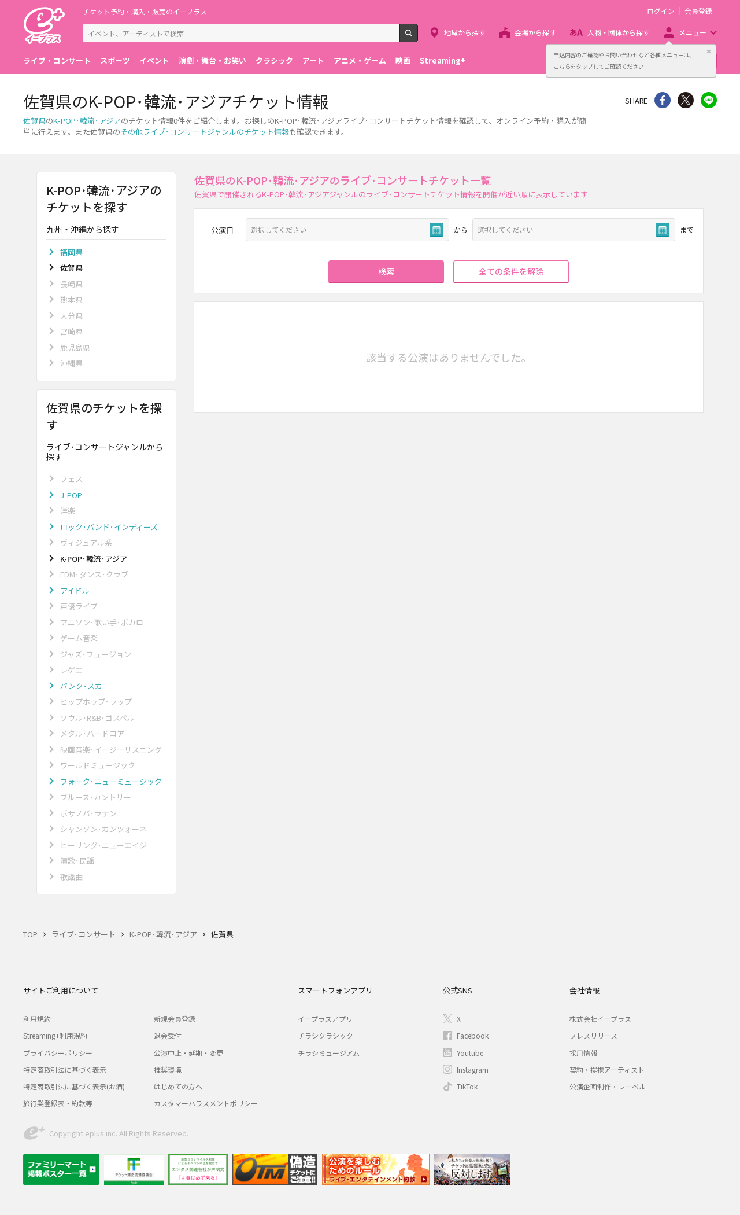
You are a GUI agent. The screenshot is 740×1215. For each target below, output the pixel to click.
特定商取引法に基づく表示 (64, 1069)
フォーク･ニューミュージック (111, 781)
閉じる (708, 51)
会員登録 (698, 11)
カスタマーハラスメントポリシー (206, 1103)
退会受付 (168, 1035)
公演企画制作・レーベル (607, 1086)
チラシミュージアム (329, 1053)
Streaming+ (443, 60)
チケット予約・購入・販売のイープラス (145, 11)
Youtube (470, 1053)
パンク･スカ (81, 685)
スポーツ (115, 60)
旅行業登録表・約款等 (57, 1103)
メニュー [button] (692, 32)
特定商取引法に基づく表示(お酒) (74, 1086)
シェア (662, 100)
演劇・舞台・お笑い (212, 60)
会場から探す (535, 32)
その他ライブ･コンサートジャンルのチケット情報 (204, 131)
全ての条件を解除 (511, 271)
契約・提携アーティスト (607, 1069)
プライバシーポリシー (57, 1053)
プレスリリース (593, 1035)
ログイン (661, 11)
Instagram (473, 1069)
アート (313, 60)
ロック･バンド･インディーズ (109, 526)
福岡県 (71, 251)
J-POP (71, 494)
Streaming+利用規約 (55, 1035)
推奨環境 (168, 1069)
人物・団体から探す (618, 32)
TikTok (467, 1086)
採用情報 (583, 1053)
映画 (402, 60)
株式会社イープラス (600, 1018)
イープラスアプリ (325, 1018)
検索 (417, 37)
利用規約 (37, 1018)
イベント (154, 60)
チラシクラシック (325, 1035)
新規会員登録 (174, 1018)
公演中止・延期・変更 (188, 1053)
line (709, 100)
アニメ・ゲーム (360, 60)
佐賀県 (34, 120)
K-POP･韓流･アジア (87, 120)
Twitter (686, 100)
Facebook (473, 1035)
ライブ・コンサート (57, 60)
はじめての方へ (178, 1086)
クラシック (274, 60)
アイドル (75, 590)
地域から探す (465, 32)
